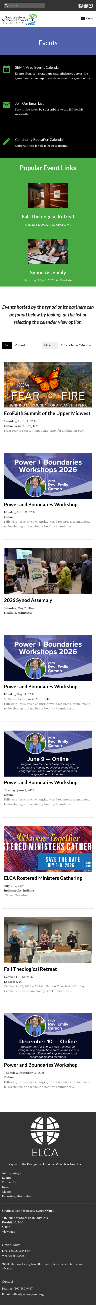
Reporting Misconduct (17, 1196)
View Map (8, 1232)
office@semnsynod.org (28, 1294)
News (5, 1187)
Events (6, 1178)
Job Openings (11, 1173)
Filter (50, 345)
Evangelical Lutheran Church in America (54, 1164)
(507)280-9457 (23, 1289)
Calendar (21, 345)
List (7, 345)
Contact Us (9, 1182)
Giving (6, 1192)
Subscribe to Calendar (76, 345)
